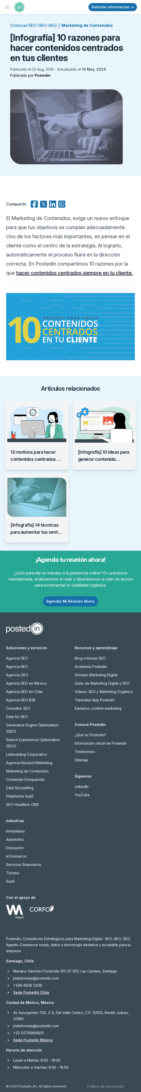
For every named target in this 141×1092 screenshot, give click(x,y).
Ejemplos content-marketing (98, 708)
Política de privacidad (105, 1086)
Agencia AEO (17, 666)
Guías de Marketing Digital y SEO (102, 683)
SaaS (10, 881)
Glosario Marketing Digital (96, 675)
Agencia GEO (17, 675)
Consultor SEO (18, 708)
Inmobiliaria (15, 831)
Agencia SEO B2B (21, 700)
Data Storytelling (20, 788)
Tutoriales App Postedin (95, 700)
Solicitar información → (112, 7)
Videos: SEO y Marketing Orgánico (104, 691)
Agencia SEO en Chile (24, 691)
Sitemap (81, 760)
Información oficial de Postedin (101, 743)
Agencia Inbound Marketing (29, 763)
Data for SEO (17, 716)
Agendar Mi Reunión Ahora (70, 601)
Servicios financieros (23, 864)
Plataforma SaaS (20, 796)
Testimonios (85, 751)
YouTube (82, 795)
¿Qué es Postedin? (90, 735)
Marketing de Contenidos (87, 25)
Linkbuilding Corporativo (26, 754)
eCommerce (16, 856)
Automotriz (15, 839)
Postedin (43, 75)
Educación (15, 848)
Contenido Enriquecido (25, 779)
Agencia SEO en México (26, 683)
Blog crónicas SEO (90, 658)
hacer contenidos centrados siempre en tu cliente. (74, 273)
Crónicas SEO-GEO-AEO (33, 25)
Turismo (12, 873)
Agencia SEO (17, 658)
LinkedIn (82, 786)
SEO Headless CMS (22, 804)
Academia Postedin (91, 666)
